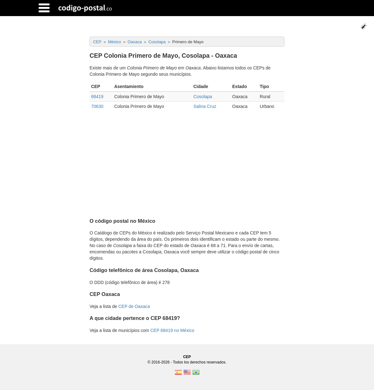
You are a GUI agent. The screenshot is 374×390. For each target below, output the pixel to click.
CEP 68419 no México (172, 330)
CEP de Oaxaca (134, 306)
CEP (187, 357)
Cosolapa (202, 96)
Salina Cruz (204, 106)
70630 (97, 106)
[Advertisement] (187, 161)
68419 (97, 96)
